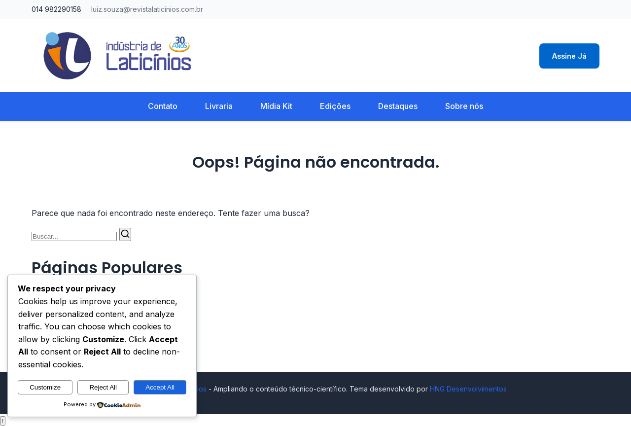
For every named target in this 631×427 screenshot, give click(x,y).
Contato (162, 106)
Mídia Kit (276, 106)
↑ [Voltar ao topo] (2, 421)
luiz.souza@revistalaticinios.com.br (147, 9)
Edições (335, 106)
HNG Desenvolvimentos (468, 389)
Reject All (103, 387)
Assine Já (569, 56)
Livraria (219, 106)
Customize (45, 387)
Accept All (160, 387)
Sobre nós (464, 106)
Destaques (398, 106)
